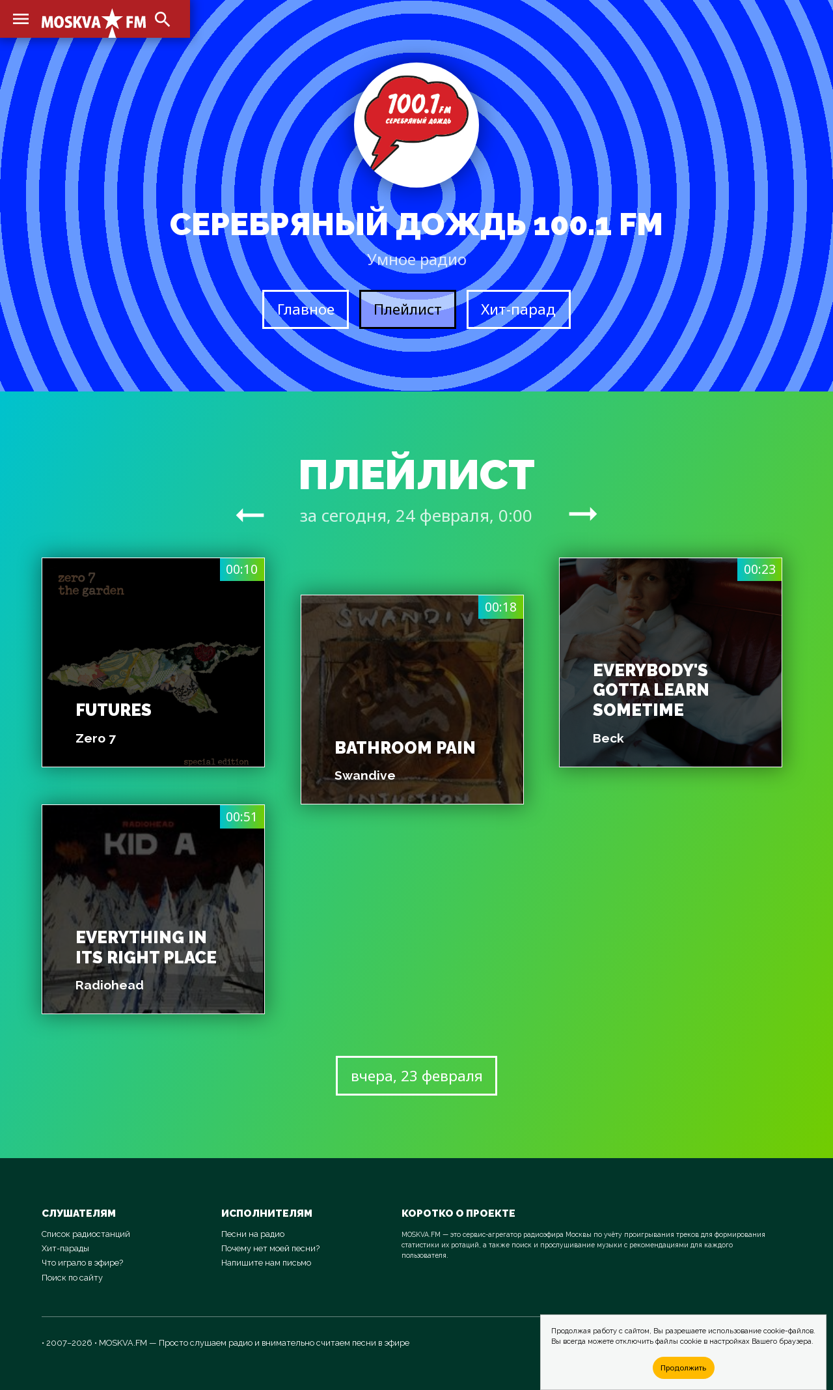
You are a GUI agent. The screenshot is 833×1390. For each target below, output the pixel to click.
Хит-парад (518, 309)
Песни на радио (252, 1234)
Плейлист (408, 309)
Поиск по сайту (72, 1278)
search (162, 19)
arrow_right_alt (250, 514)
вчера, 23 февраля (417, 1076)
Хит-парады (65, 1248)
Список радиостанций (86, 1234)
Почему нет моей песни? (270, 1248)
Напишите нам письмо (266, 1263)
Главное (306, 309)
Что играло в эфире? (82, 1263)
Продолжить (683, 1367)
